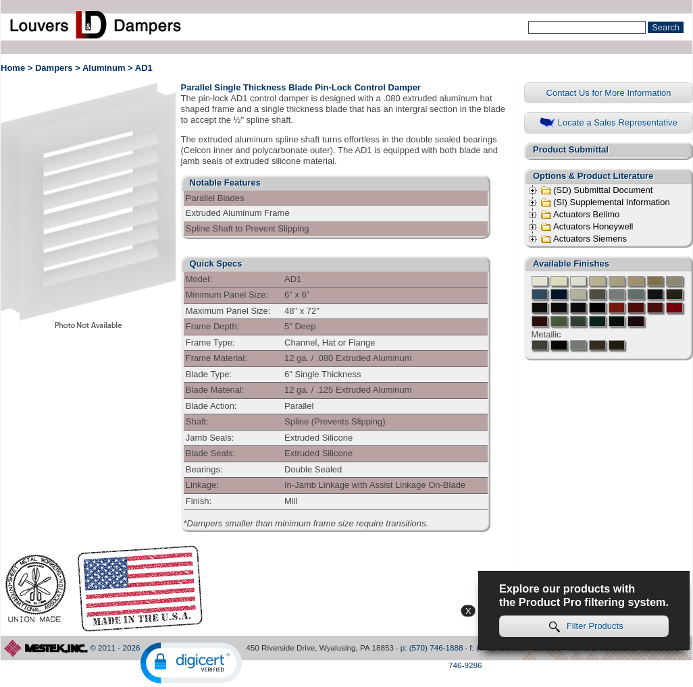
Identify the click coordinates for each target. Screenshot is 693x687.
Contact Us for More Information (608, 93)
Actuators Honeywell (587, 226)
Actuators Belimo (579, 214)
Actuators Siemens (583, 238)
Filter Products (586, 626)
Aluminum (104, 68)
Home (13, 68)
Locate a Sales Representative (608, 123)
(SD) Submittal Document (596, 190)
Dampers (54, 68)
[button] (191, 663)
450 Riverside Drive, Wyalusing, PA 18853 (320, 647)
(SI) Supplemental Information (605, 202)
